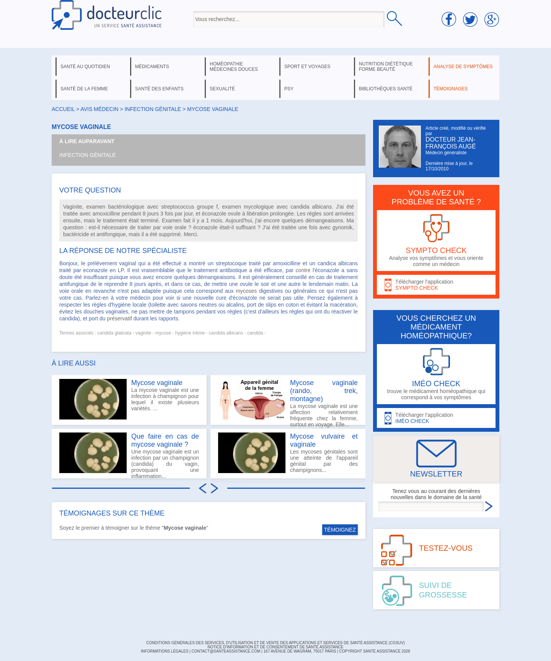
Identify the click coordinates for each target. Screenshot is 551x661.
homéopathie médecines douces (234, 66)
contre (303, 270)
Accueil (63, 109)
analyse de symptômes (463, 66)
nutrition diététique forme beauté (386, 66)
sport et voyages (307, 66)
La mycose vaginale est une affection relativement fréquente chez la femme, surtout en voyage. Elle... (288, 402)
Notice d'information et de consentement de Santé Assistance (275, 647)
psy (288, 88)
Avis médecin (99, 109)
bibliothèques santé (385, 88)
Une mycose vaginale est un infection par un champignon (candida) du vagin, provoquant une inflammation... (129, 455)
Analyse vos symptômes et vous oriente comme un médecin (436, 240)
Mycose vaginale (157, 383)
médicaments (152, 66)
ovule (234, 214)
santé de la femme (84, 88)
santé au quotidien (85, 66)
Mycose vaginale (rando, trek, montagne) (324, 391)
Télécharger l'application (436, 285)
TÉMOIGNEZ (340, 530)
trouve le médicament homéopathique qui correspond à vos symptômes (436, 374)
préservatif (119, 318)
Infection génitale (87, 155)
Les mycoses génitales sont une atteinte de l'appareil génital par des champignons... (288, 453)
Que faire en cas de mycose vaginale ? (165, 440)
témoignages (451, 88)
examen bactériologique (115, 207)
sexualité (222, 88)
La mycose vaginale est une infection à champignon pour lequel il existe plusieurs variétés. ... (129, 399)
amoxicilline (106, 214)
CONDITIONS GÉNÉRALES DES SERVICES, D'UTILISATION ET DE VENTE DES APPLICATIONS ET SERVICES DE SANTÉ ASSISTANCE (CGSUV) (275, 643)
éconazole (214, 214)
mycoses (246, 291)
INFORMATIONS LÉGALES (164, 651)
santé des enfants (159, 88)
